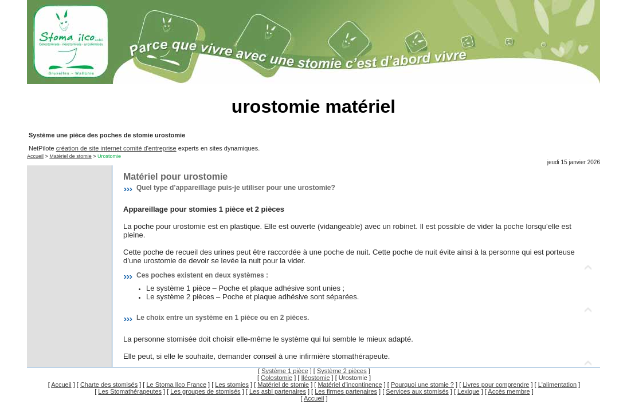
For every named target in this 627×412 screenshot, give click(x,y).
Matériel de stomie (70, 156)
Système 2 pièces (342, 370)
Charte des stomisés (109, 384)
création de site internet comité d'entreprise (116, 148)
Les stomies (232, 384)
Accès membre (509, 391)
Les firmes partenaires (346, 391)
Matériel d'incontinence (350, 384)
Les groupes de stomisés (205, 391)
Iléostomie (315, 377)
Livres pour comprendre (496, 384)
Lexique (468, 391)
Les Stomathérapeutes (130, 391)
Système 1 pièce (284, 370)
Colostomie (276, 377)
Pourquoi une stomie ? (422, 384)
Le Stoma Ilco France (176, 384)
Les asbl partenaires (277, 391)
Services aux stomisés (417, 391)
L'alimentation (557, 384)
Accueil (35, 156)
